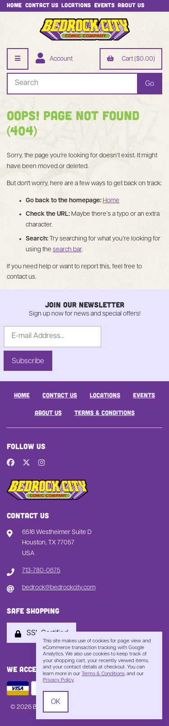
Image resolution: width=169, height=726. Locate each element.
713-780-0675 (41, 570)
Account (54, 59)
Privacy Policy (58, 680)
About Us (131, 5)
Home (14, 5)
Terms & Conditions (104, 412)
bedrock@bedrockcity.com (59, 587)
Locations (76, 5)
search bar (67, 249)
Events (104, 5)
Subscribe (28, 361)
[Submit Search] (149, 83)
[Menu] (17, 59)
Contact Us (41, 5)
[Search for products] (72, 83)
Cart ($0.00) (131, 59)
